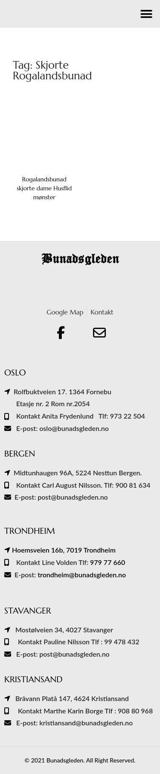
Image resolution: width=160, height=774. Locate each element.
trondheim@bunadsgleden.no (82, 574)
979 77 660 (107, 562)
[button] (146, 13)
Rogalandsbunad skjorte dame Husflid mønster (44, 188)
